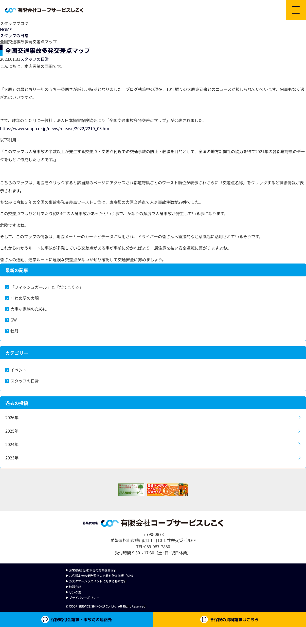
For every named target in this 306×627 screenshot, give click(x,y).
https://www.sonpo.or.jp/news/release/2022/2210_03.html (56, 128)
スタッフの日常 (14, 35)
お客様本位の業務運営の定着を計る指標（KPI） (102, 575)
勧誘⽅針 (75, 586)
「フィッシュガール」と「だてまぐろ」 (46, 287)
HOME (6, 29)
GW (13, 320)
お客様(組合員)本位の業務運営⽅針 (93, 570)
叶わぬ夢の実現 (24, 298)
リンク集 (75, 592)
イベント (18, 370)
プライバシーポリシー (84, 597)
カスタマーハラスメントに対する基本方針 (98, 581)
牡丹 (14, 331)
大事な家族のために (28, 309)
